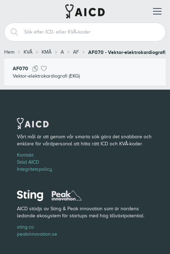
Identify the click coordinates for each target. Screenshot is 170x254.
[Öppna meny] (157, 11)
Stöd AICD (28, 162)
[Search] (12, 32)
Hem (9, 52)
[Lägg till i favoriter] (44, 68)
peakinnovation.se (37, 234)
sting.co (25, 227)
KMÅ (46, 52)
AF (76, 52)
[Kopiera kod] (35, 68)
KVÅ (28, 52)
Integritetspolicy (34, 169)
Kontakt (25, 155)
